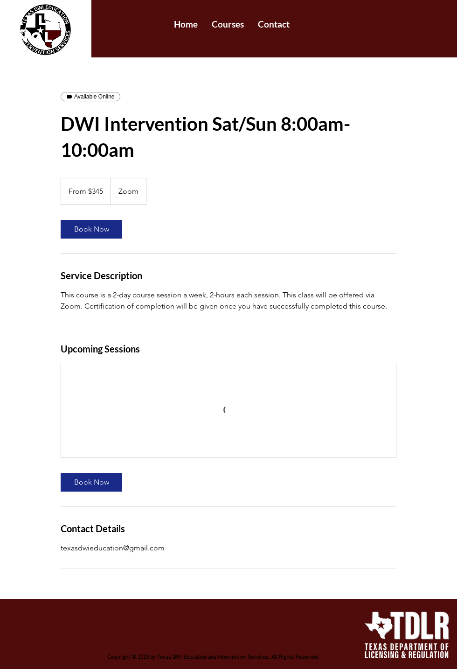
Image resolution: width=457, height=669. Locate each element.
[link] (91, 229)
